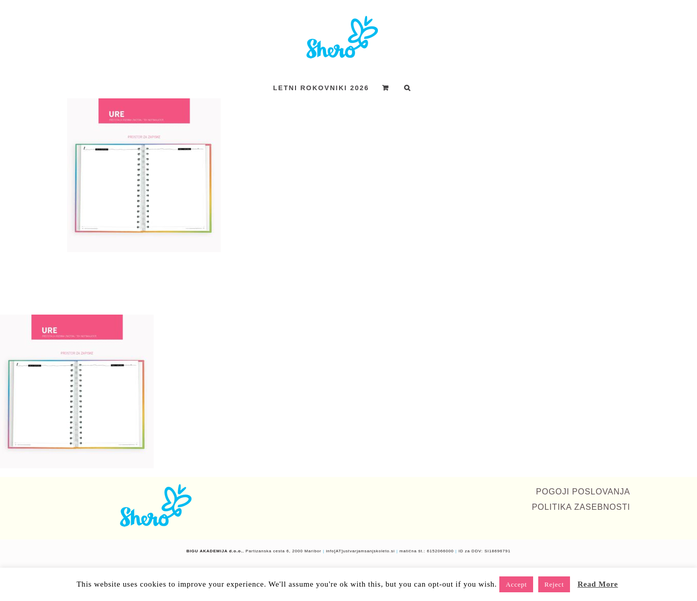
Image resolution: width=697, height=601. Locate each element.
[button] (407, 87)
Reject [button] (554, 584)
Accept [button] (516, 584)
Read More (598, 584)
